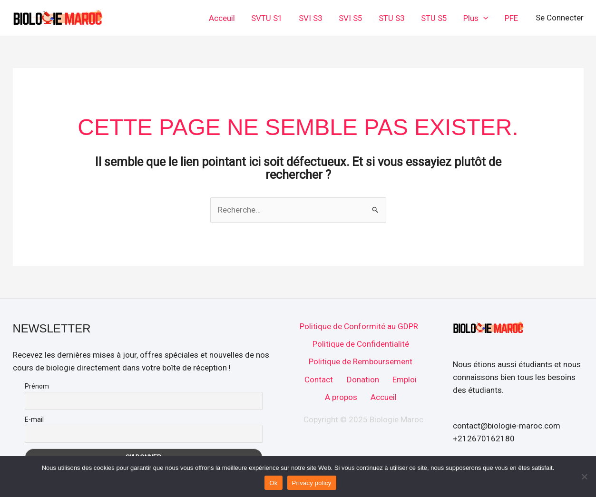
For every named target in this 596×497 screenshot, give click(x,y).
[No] (584, 476)
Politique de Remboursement (360, 361)
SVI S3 (310, 18)
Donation (363, 379)
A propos (341, 397)
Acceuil (222, 18)
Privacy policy (312, 483)
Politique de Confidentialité (361, 344)
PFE (511, 18)
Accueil (384, 397)
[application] (483, 18)
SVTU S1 (267, 18)
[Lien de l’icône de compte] (560, 17)
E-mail (34, 419)
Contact (318, 379)
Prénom (37, 386)
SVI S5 (350, 18)
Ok (273, 483)
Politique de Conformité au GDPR (359, 326)
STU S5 (434, 18)
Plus (475, 18)
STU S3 (392, 18)
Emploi (404, 379)
